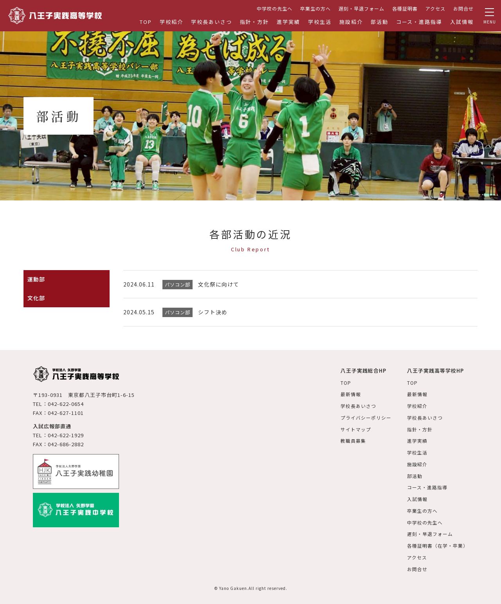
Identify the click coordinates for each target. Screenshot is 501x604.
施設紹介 (351, 21)
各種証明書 (405, 8)
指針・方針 (254, 21)
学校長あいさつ (211, 21)
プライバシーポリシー (366, 416)
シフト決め (212, 312)
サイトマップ (356, 428)
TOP (146, 21)
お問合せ (463, 8)
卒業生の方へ (315, 8)
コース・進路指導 (419, 21)
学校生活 (320, 21)
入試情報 (462, 21)
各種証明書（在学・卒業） (437, 542)
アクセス (435, 8)
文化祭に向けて (218, 284)
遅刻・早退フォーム (361, 8)
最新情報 (351, 393)
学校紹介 (171, 21)
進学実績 (288, 21)
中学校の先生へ (274, 8)
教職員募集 (353, 439)
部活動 (379, 21)
